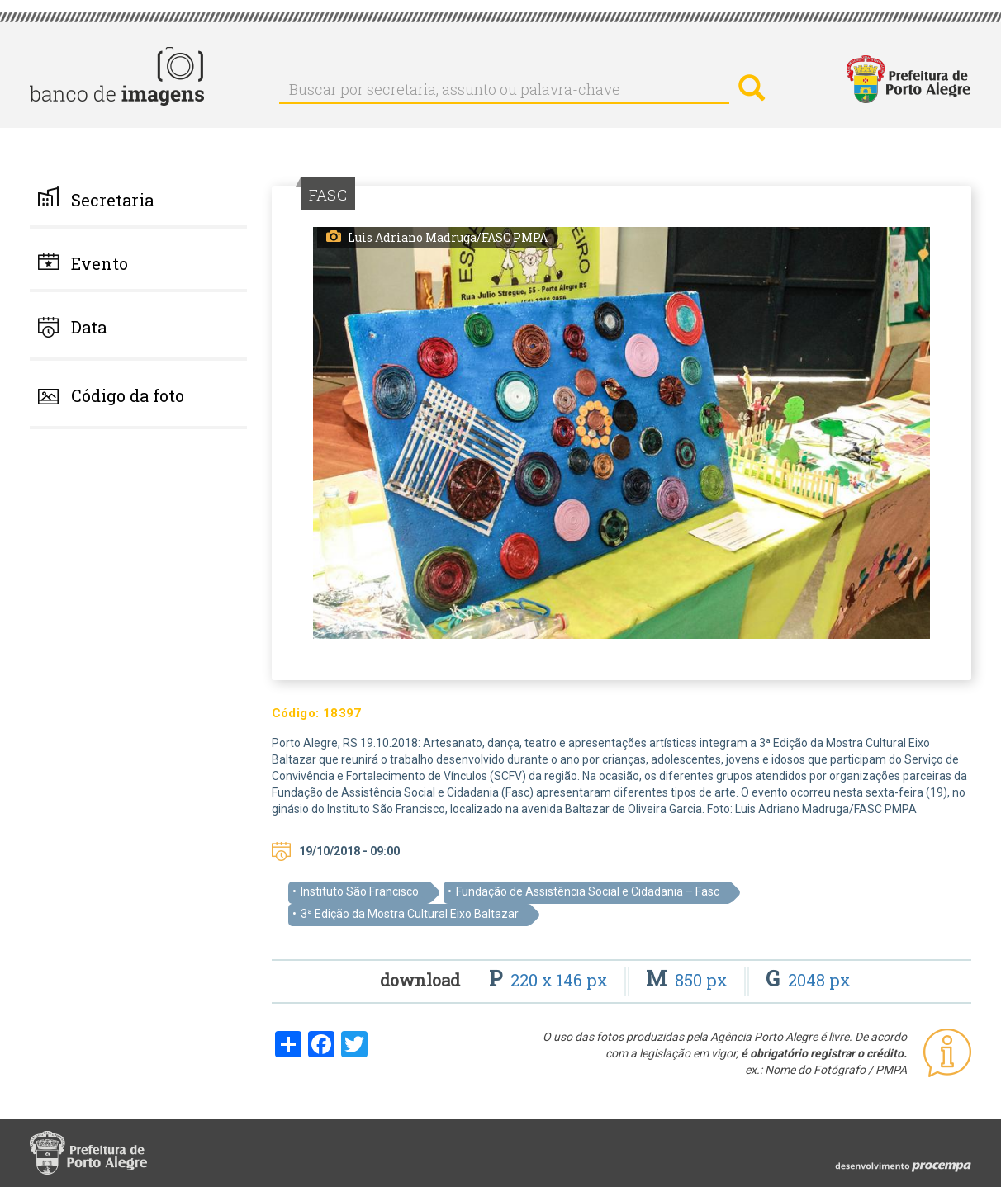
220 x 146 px (550, 980)
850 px (689, 980)
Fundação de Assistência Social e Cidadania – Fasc (587, 891)
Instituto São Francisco (360, 891)
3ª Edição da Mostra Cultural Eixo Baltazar (410, 913)
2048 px (808, 980)
